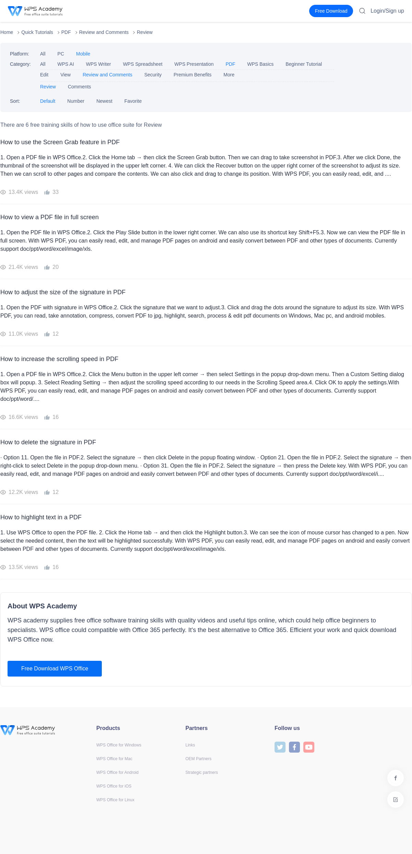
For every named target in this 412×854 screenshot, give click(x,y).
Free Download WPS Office (54, 668)
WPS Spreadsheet (142, 64)
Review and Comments (104, 32)
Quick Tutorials (37, 32)
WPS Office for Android (117, 772)
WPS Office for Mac (114, 758)
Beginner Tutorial (304, 64)
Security (153, 74)
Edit (44, 74)
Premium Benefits (192, 74)
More (228, 74)
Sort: (15, 101)
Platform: (19, 54)
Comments (79, 86)
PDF (66, 32)
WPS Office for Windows (118, 745)
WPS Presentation (194, 64)
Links (190, 745)
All (43, 54)
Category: (20, 64)
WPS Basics (260, 64)
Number (75, 101)
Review (145, 32)
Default (47, 101)
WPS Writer (98, 64)
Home (6, 32)
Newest (104, 101)
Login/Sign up (387, 11)
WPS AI (66, 64)
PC (61, 54)
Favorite (133, 101)
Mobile (83, 54)
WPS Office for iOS (113, 786)
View (65, 74)
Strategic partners (201, 772)
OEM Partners (198, 758)
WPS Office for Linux (115, 799)
